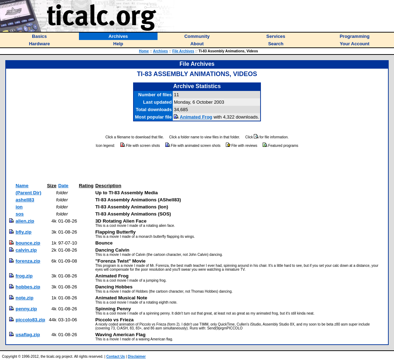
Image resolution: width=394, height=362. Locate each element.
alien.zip (25, 221)
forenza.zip (28, 261)
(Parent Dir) (28, 192)
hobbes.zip (28, 286)
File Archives (183, 51)
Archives (160, 51)
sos (20, 214)
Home (144, 51)
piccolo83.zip (30, 319)
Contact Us (115, 356)
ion (19, 206)
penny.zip (26, 308)
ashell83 (25, 199)
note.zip (24, 297)
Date (63, 185)
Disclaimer (137, 356)
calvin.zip (26, 250)
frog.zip (24, 275)
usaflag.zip (28, 334)
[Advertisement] (197, 165)
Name (22, 185)
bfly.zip (24, 232)
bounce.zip (28, 243)
